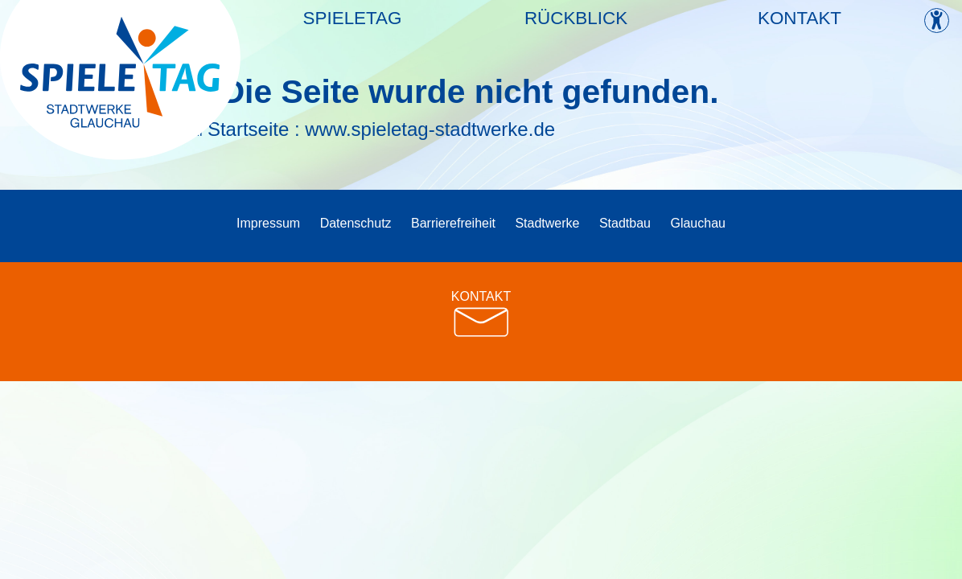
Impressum (268, 223)
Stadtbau (625, 223)
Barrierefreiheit (453, 223)
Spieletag (352, 27)
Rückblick (575, 27)
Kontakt (799, 27)
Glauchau (698, 223)
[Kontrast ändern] (936, 20)
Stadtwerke (547, 223)
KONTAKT (481, 314)
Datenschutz (356, 223)
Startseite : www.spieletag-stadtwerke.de (381, 129)
